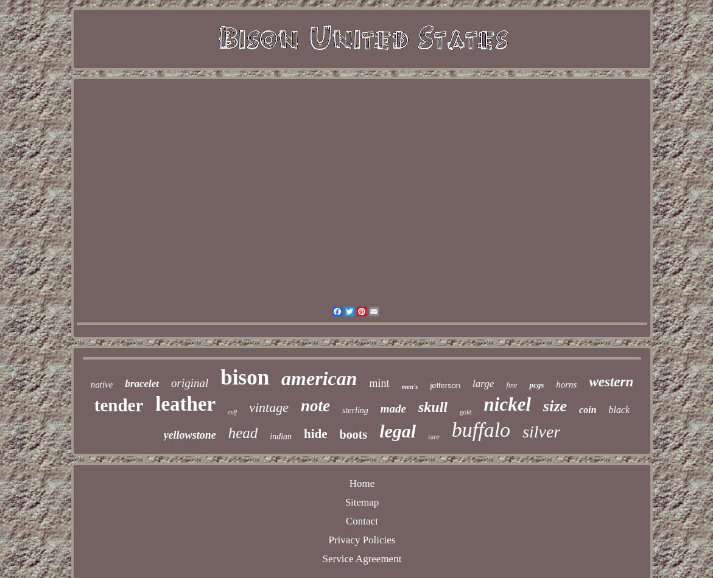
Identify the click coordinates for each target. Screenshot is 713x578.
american (319, 378)
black (619, 410)
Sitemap (362, 502)
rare (434, 437)
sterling (355, 410)
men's (410, 386)
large (483, 383)
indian (281, 436)
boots (354, 434)
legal (397, 431)
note (315, 406)
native (102, 384)
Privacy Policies (361, 540)
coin (587, 410)
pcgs (536, 384)
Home (362, 483)
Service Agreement (362, 559)
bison (244, 377)
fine (511, 385)
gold (466, 412)
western (611, 381)
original (189, 383)
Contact (362, 521)
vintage (269, 407)
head (243, 433)
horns (566, 384)
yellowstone (190, 435)
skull (433, 407)
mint (380, 383)
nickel (508, 404)
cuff (232, 412)
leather (185, 404)
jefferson (445, 385)
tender (119, 405)
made (393, 408)
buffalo (481, 430)
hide (316, 434)
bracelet (142, 383)
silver (541, 431)
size (555, 406)
